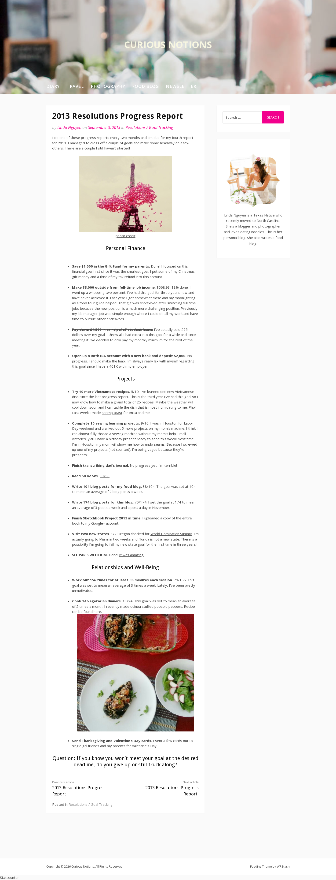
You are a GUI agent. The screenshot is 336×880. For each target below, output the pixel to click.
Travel (75, 86)
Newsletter (181, 86)
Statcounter (9, 877)
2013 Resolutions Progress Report (85, 788)
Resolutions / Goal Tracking (149, 127)
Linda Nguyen (69, 127)
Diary (53, 86)
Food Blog (145, 86)
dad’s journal (117, 465)
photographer (269, 226)
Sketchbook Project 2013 (105, 518)
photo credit (125, 235)
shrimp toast (112, 412)
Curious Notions (168, 44)
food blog (132, 486)
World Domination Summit (171, 533)
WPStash (283, 866)
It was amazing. (131, 554)
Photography (108, 86)
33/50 (105, 476)
